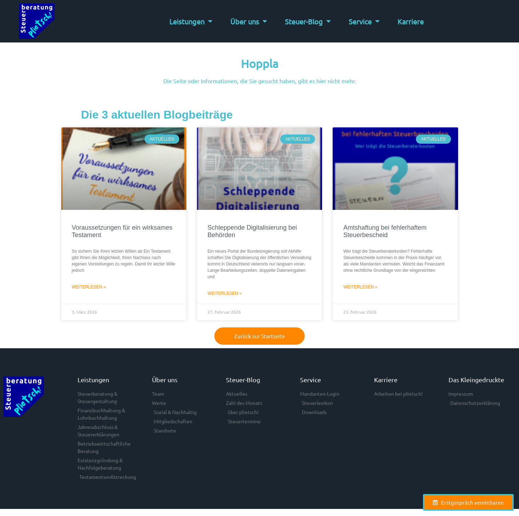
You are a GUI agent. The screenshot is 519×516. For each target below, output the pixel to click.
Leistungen (191, 21)
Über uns (248, 21)
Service (364, 21)
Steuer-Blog (308, 21)
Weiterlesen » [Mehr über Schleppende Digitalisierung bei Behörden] (225, 293)
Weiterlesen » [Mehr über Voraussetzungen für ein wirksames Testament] (89, 287)
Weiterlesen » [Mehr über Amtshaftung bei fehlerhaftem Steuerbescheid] (360, 287)
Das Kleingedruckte (476, 379)
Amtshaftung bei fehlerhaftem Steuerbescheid (385, 231)
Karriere (410, 21)
